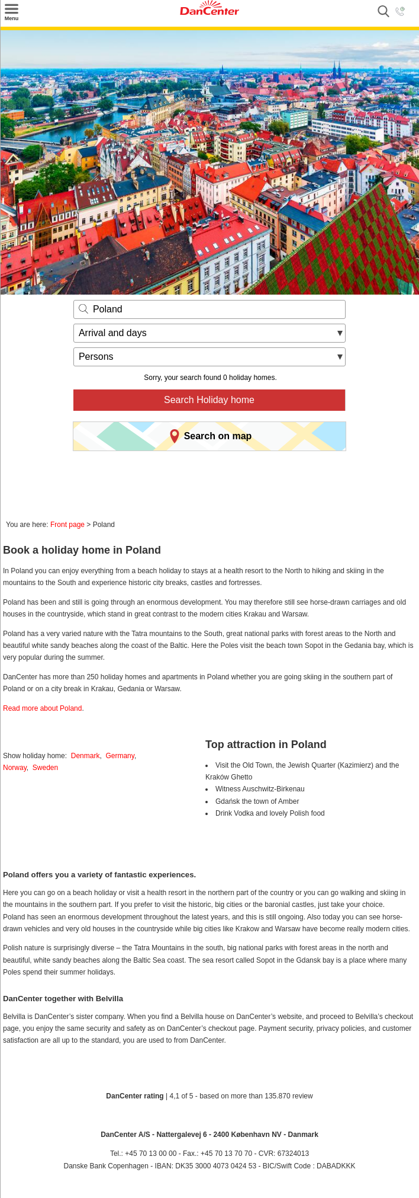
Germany (119, 756)
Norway (15, 767)
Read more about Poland (42, 708)
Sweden (45, 767)
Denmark (85, 756)
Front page (67, 524)
